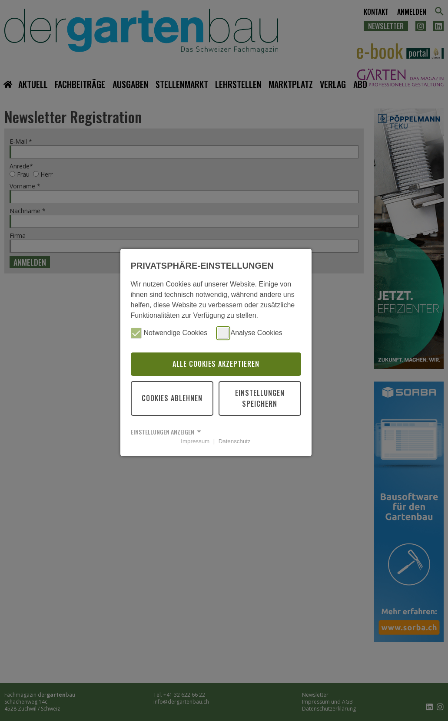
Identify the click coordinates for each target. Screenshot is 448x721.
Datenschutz (235, 441)
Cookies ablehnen (172, 398)
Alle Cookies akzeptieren (216, 364)
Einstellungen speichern (260, 398)
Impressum (195, 441)
